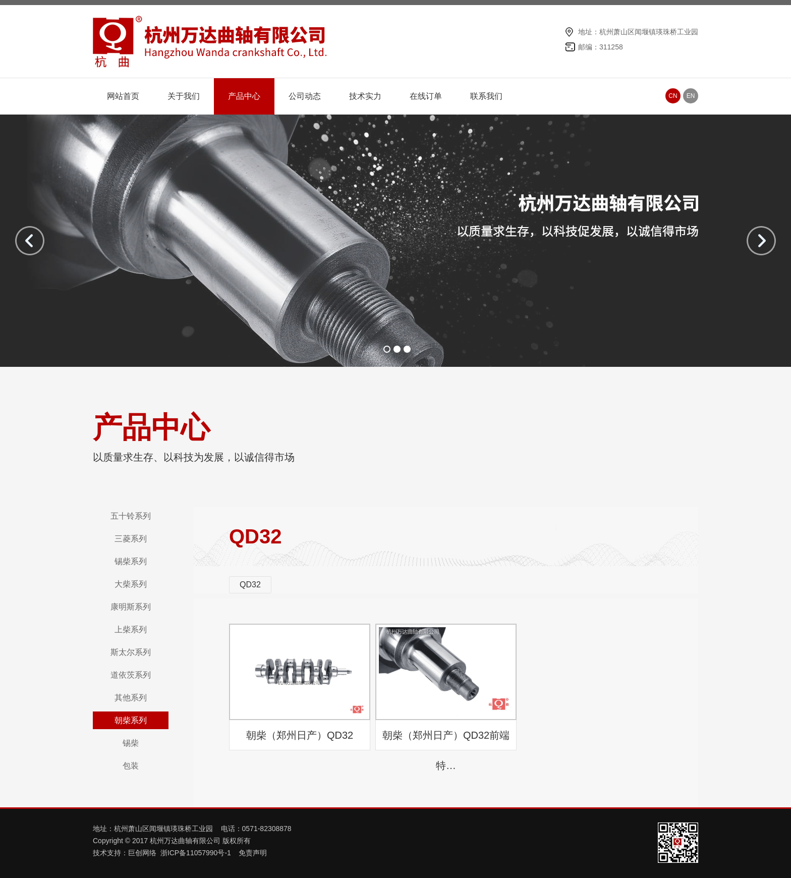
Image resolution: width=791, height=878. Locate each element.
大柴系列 (131, 584)
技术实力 (365, 96)
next (761, 241)
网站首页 (123, 96)
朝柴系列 (131, 720)
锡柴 (131, 743)
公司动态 (305, 96)
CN (672, 95)
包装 (131, 765)
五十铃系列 (130, 516)
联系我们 (486, 96)
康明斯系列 (130, 606)
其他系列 (131, 697)
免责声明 (253, 853)
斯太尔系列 (130, 652)
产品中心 (244, 96)
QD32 (250, 584)
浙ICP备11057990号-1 (196, 853)
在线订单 (426, 96)
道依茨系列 (130, 675)
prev (29, 241)
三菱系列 (131, 538)
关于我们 (183, 96)
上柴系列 (131, 629)
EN (691, 95)
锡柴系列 (131, 561)
